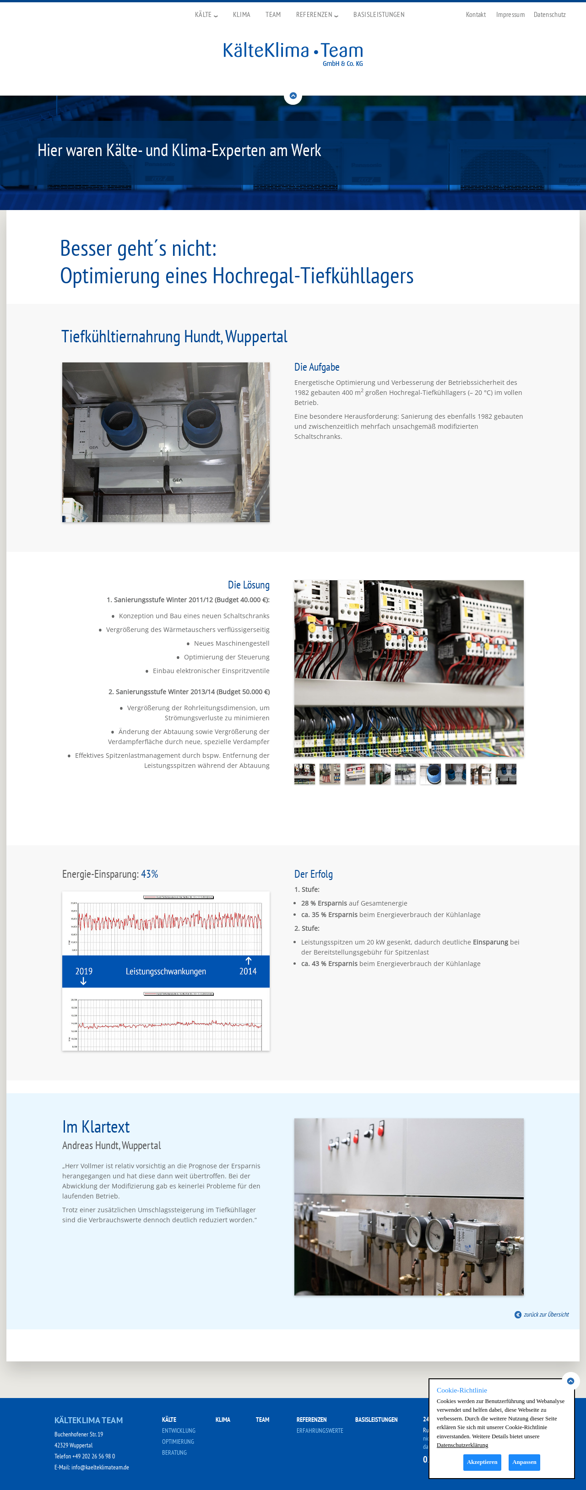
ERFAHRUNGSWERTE (320, 1430)
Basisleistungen (379, 14)
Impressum (510, 14)
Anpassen (524, 1462)
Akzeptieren (482, 1462)
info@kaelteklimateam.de (100, 1467)
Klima (242, 14)
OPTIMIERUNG (178, 1441)
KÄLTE (169, 1419)
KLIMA (223, 1419)
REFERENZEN (312, 1419)
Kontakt (476, 14)
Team (273, 14)
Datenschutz (550, 14)
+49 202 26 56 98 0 (93, 1456)
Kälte (206, 14)
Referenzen (317, 14)
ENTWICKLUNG (178, 1430)
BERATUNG (174, 1452)
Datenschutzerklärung (462, 1445)
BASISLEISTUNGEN (376, 1419)
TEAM (262, 1419)
